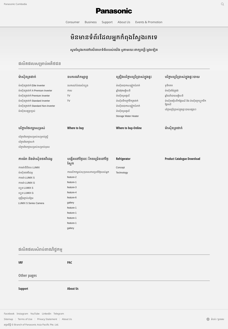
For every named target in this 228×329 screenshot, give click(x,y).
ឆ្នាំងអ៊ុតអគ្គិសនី (123, 90)
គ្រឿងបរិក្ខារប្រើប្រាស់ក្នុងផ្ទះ (134, 77)
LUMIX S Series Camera (31, 203)
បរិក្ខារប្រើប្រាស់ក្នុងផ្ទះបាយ (182, 77)
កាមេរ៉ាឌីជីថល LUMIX (29, 167)
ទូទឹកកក (169, 85)
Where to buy (75, 128)
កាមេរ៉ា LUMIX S (26, 177)
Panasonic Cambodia (15, 4)
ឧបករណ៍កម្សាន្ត (77, 77)
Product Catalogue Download (182, 159)
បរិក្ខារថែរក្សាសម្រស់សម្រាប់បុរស (34, 147)
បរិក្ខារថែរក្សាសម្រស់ (31, 128)
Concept (120, 167)
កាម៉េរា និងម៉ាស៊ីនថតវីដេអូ (35, 159)
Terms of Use (25, 319)
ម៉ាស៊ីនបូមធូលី (123, 95)
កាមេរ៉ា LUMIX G (26, 182)
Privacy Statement (47, 319)
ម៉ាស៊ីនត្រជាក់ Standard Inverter (34, 100)
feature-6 (72, 197)
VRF (20, 262)
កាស (69, 90)
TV (68, 95)
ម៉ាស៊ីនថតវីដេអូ (25, 172)
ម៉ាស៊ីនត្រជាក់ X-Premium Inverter (35, 90)
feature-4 (72, 192)
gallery (70, 202)
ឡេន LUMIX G (26, 193)
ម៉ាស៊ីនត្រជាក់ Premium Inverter (34, 95)
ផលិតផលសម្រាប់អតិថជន (39, 63)
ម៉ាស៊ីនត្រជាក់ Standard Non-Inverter (36, 106)
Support (23, 288)
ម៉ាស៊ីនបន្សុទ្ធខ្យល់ (26, 111)
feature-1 (72, 182)
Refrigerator (123, 159)
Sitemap (8, 319)
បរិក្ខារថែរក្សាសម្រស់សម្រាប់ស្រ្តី (33, 136)
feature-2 (72, 177)
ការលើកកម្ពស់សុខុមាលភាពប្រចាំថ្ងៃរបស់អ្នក (88, 172)
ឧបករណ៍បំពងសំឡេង (77, 85)
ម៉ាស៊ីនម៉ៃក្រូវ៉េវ (171, 90)
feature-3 (72, 187)
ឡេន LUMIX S (25, 188)
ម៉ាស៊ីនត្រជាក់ (27, 77)
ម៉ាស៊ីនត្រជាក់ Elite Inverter (31, 85)
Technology (122, 172)
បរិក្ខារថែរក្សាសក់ (26, 141)
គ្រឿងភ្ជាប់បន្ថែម (25, 198)
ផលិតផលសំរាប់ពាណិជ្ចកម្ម (40, 249)
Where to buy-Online (129, 128)
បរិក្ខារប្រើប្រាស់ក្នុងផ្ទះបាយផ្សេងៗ (180, 109)
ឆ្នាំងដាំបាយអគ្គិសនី (174, 95)
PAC (69, 262)
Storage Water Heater (127, 116)
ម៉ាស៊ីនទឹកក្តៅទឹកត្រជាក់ (127, 100)
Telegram (59, 313)
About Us (72, 288)
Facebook (9, 313)
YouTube (35, 313)
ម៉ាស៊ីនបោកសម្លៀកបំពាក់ (128, 85)
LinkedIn (46, 313)
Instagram (22, 313)
